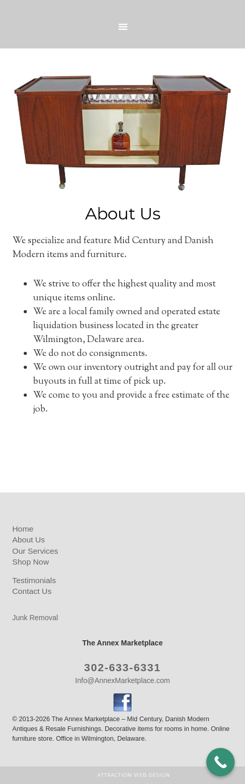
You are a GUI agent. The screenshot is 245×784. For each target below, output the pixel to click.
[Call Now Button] (220, 762)
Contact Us (32, 591)
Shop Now (30, 561)
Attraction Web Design (133, 775)
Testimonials (34, 580)
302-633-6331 (122, 667)
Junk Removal (35, 617)
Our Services (35, 551)
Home (23, 528)
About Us (28, 539)
